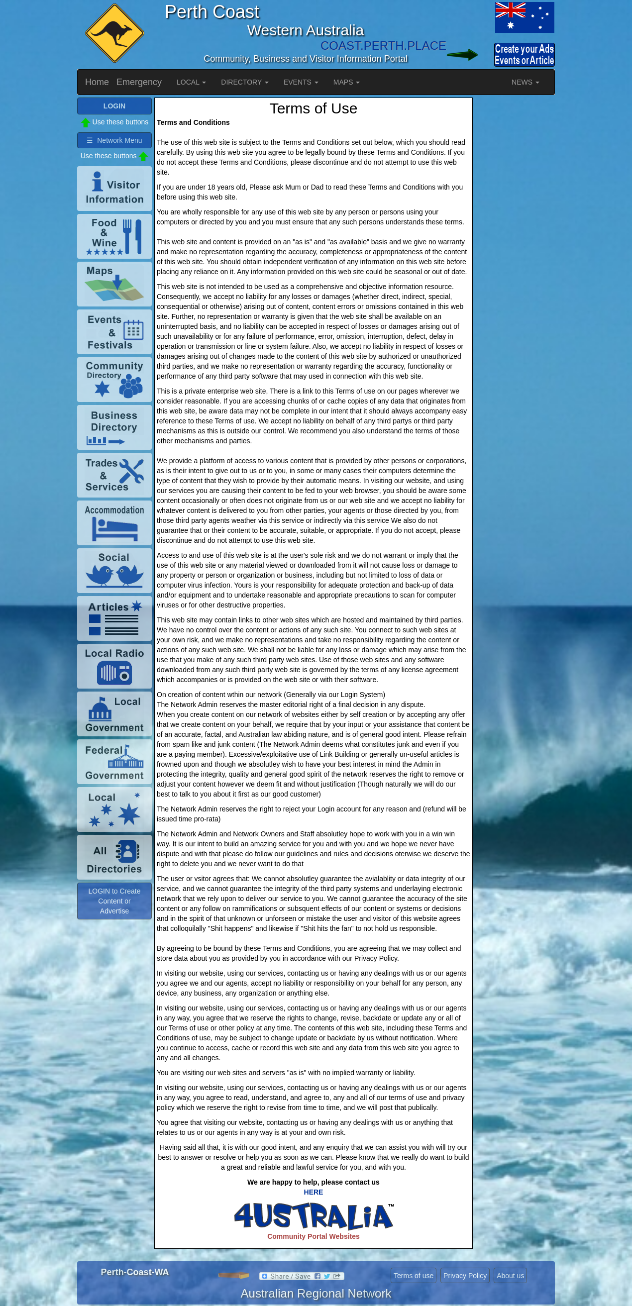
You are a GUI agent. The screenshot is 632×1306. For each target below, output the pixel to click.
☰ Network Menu (114, 140)
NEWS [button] (525, 82)
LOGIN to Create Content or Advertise (114, 901)
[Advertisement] (515, 247)
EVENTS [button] (301, 82)
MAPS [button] (346, 82)
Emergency (139, 82)
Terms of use (413, 1276)
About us (510, 1276)
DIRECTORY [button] (245, 82)
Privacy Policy (465, 1276)
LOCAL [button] (191, 82)
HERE (313, 1192)
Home (97, 82)
